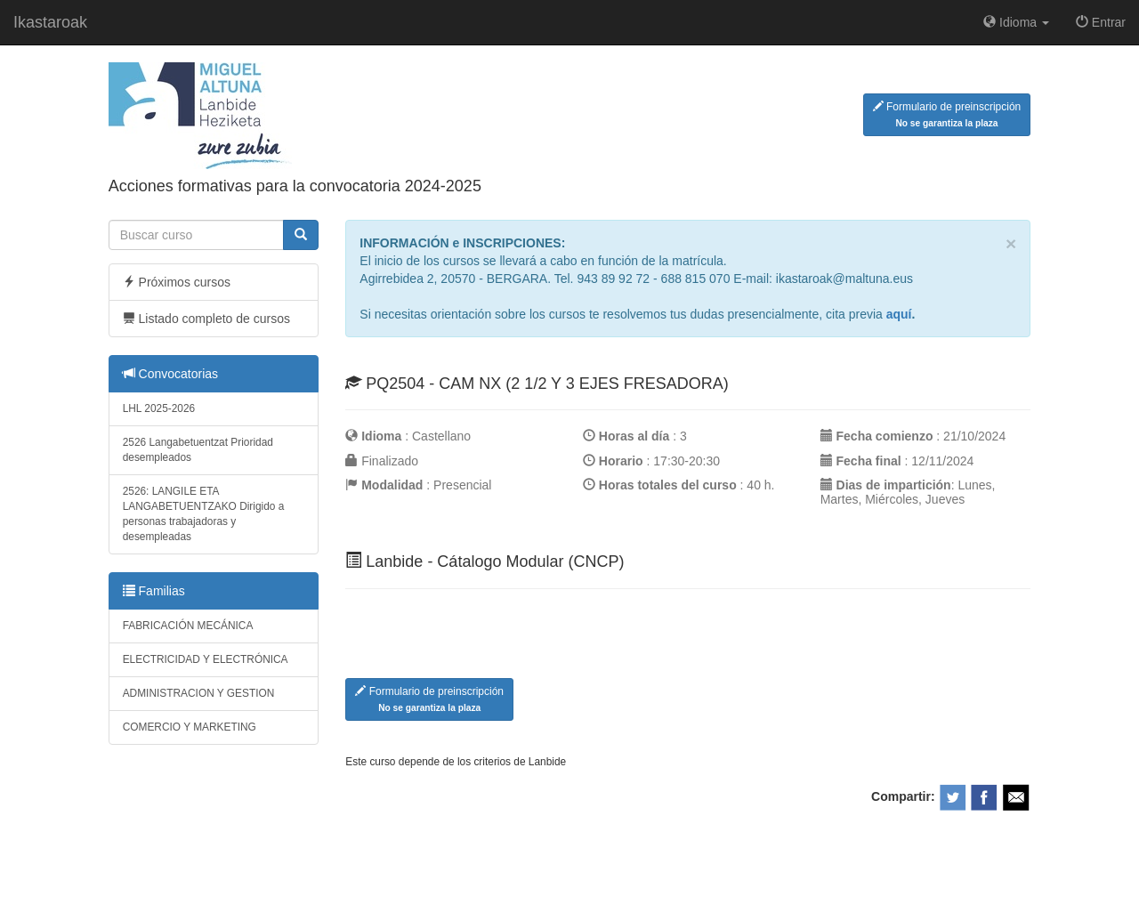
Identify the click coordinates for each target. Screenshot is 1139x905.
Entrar (1101, 22)
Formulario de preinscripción (947, 114)
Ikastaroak (50, 22)
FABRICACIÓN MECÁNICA (188, 625)
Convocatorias (170, 374)
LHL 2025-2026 (159, 408)
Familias (154, 591)
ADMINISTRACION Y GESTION (199, 693)
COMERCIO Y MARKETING (189, 727)
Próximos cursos (176, 282)
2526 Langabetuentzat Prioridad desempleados (198, 450)
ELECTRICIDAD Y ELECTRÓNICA (205, 659)
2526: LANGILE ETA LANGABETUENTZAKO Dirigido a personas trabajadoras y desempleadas (204, 514)
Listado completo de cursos (206, 318)
